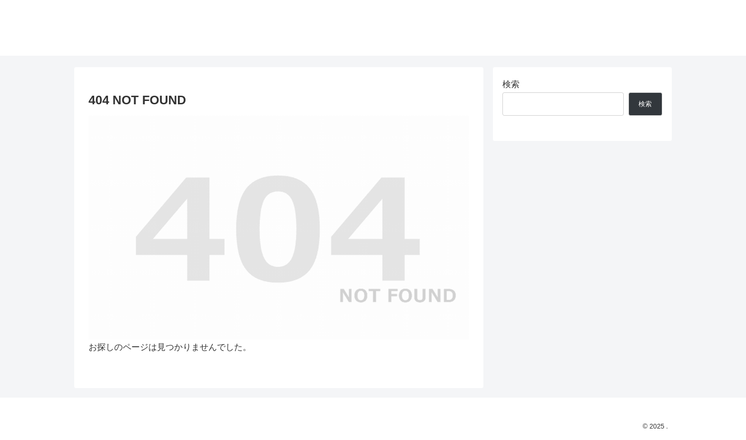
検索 (511, 84)
